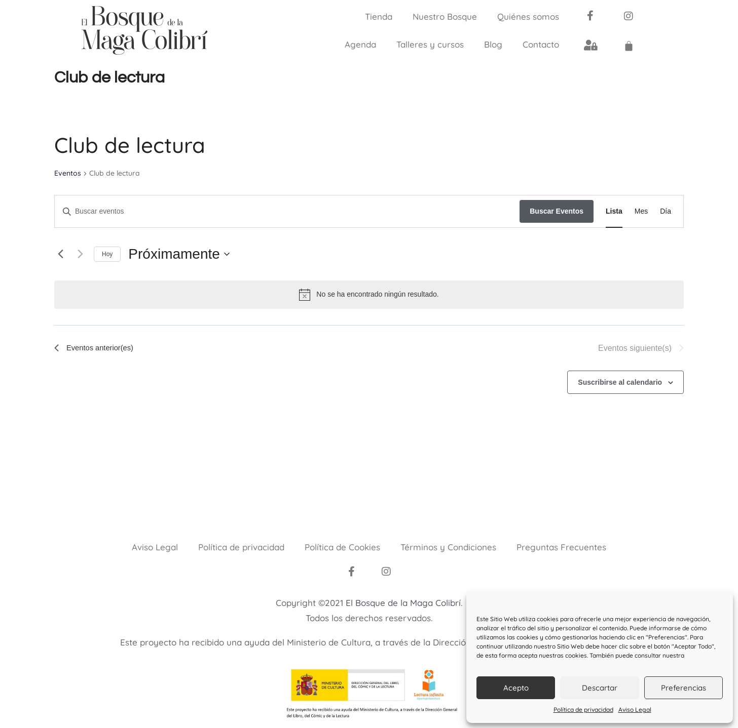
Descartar (599, 688)
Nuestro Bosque (445, 16)
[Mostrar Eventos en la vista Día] (665, 211)
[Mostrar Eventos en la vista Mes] (641, 211)
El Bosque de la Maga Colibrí (403, 602)
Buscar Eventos (556, 211)
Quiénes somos (528, 16)
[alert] (369, 294)
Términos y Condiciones (448, 547)
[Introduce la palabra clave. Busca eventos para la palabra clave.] (287, 211)
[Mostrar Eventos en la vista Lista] (614, 211)
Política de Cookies (342, 547)
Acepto (516, 688)
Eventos (67, 173)
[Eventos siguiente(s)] (80, 254)
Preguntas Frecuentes (561, 547)
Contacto (541, 44)
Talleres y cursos (430, 44)
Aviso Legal (634, 709)
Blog (493, 44)
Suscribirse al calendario (620, 383)
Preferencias (683, 688)
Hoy (107, 254)
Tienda (378, 16)
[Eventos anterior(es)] (60, 254)
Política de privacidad (583, 709)
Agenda (360, 44)
